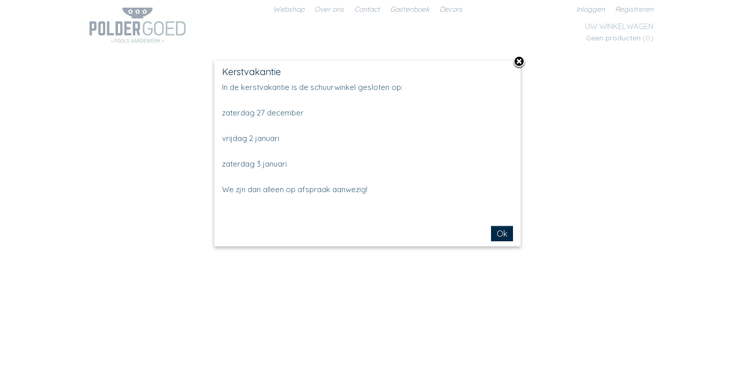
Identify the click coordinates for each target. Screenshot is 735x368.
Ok (502, 233)
